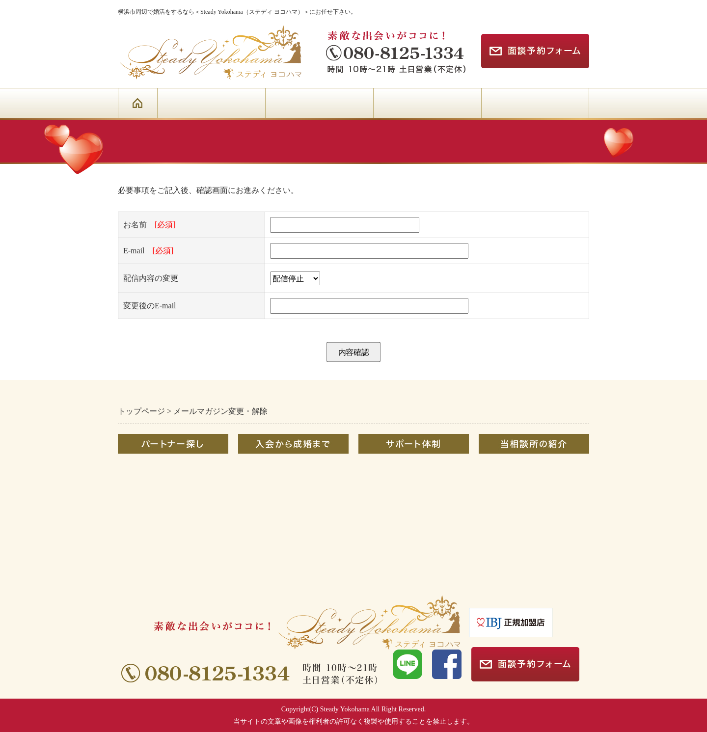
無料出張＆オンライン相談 (405, 484)
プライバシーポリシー (518, 550)
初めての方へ (141, 467)
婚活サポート (382, 467)
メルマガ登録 (502, 518)
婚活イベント (141, 518)
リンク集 (494, 534)
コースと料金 (261, 484)
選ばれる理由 (502, 467)
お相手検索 (137, 484)
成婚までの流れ (265, 467)
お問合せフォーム (510, 501)
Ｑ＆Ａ (249, 501)
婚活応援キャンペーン (157, 534)
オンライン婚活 (145, 501)
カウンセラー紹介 (510, 484)
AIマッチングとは (149, 550)
